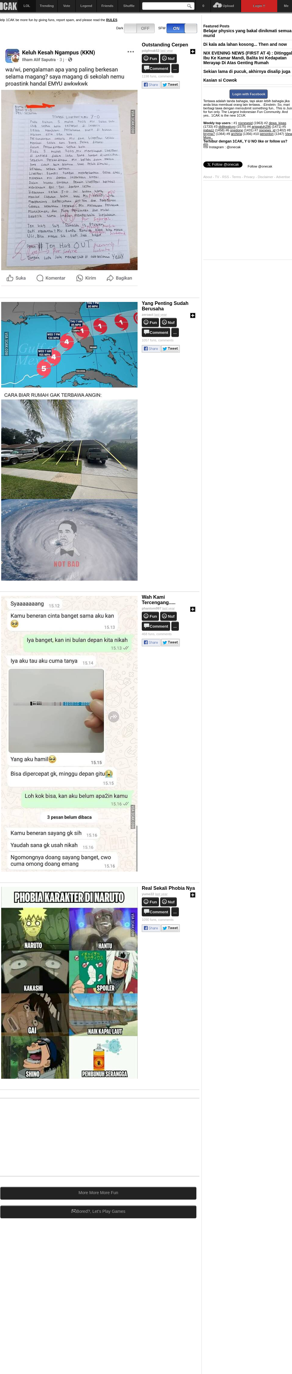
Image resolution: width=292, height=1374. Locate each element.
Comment (159, 68)
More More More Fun (98, 1192)
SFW (178, 28)
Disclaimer (266, 177)
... (175, 68)
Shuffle (129, 6)
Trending (47, 6)
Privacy (250, 177)
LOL (27, 6)
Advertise (283, 177)
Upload (228, 6)
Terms (237, 177)
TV (217, 177)
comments (157, 76)
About (207, 177)
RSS (225, 177)
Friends (107, 6)
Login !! (259, 6)
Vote (66, 6)
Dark (135, 28)
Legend (86, 6)
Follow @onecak (260, 166)
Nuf (171, 58)
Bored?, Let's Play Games (98, 1211)
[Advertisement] (153, 1137)
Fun (153, 58)
